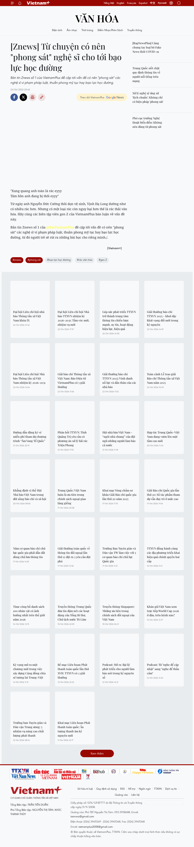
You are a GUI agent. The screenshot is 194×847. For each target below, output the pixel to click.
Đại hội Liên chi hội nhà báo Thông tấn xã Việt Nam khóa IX (28, 316)
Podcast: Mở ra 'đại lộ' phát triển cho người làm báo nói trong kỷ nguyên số (118, 671)
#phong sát (34, 259)
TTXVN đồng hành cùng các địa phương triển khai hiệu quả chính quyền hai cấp (163, 555)
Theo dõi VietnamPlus (92, 97)
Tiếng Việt (109, 3)
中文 (152, 3)
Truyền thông (134, 30)
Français (131, 3)
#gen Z (103, 259)
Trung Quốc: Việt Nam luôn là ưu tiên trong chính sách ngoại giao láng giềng (72, 496)
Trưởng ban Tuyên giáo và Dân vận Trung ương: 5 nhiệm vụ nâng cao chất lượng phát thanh (29, 729)
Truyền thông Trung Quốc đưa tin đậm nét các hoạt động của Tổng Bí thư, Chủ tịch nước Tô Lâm (74, 613)
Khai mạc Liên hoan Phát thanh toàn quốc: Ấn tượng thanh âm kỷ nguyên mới (74, 729)
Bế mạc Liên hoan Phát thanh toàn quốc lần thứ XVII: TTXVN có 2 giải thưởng (73, 671)
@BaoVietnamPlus (60, 227)
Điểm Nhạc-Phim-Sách (110, 30)
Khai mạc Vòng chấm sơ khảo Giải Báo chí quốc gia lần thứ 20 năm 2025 (119, 494)
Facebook (14, 97)
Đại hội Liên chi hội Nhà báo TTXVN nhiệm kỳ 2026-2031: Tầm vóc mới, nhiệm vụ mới (73, 318)
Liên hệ (135, 794)
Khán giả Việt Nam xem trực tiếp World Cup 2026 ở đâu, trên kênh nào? (163, 611)
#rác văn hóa (84, 259)
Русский (162, 3)
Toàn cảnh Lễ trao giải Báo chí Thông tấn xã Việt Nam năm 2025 (163, 378)
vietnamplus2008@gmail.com (95, 826)
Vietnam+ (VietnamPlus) (38, 3)
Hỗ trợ (131, 788)
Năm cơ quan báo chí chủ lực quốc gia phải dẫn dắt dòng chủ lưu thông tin (29, 553)
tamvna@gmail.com (82, 816)
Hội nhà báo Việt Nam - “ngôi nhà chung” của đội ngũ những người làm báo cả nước (118, 438)
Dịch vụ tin (171, 788)
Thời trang (87, 30)
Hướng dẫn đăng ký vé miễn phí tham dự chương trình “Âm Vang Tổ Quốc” (29, 436)
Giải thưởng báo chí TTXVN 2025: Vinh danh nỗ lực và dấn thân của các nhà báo (119, 380)
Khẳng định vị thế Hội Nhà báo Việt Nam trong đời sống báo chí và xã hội (29, 494)
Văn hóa (97, 18)
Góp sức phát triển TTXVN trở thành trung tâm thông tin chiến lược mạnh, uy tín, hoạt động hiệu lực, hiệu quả (119, 320)
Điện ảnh (57, 30)
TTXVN (158, 788)
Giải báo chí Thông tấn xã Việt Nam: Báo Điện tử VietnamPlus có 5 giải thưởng (74, 380)
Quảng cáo (121, 794)
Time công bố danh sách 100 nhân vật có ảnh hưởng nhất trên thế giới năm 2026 (29, 613)
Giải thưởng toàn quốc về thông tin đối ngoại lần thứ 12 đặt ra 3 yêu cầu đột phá (74, 555)
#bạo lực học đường (59, 259)
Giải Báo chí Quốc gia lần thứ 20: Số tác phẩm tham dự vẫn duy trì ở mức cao (163, 494)
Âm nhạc (72, 30)
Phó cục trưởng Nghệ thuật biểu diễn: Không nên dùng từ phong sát (147, 122)
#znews (17, 259)
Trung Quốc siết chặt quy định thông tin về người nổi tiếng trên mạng (146, 74)
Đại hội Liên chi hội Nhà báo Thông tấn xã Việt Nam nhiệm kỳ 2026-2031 (29, 378)
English (120, 3)
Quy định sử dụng (106, 788)
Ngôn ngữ (144, 788)
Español (143, 3)
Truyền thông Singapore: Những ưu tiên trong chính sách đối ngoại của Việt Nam (118, 613)
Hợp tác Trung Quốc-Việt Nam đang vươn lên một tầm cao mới (163, 436)
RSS (122, 788)
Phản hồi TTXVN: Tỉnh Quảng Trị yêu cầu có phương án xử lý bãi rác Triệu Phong (73, 438)
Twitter (23, 97)
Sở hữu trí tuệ (85, 788)
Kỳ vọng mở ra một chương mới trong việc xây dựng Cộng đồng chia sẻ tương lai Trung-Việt (29, 671)
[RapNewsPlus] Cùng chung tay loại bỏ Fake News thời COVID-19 (146, 47)
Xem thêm (97, 753)
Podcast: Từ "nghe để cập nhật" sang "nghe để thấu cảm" (163, 669)
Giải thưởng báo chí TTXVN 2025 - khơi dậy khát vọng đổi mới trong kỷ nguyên (162, 318)
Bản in (32, 97)
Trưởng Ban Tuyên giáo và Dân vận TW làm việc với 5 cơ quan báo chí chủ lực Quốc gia (119, 555)
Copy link (41, 97)
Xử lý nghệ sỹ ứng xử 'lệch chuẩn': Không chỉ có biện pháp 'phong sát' (147, 97)
